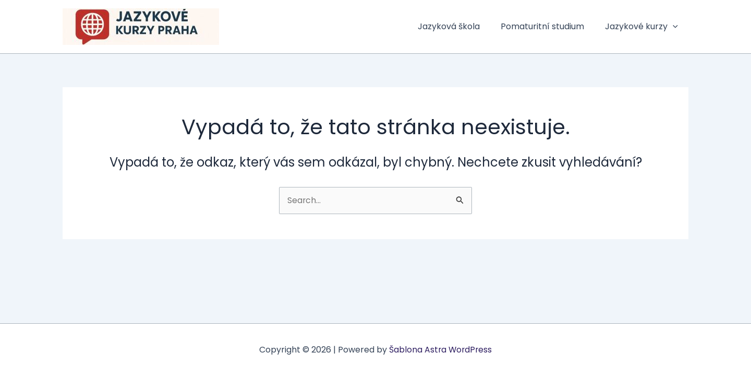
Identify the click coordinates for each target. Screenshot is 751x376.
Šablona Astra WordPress (440, 350)
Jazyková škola (459, 26)
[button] (675, 27)
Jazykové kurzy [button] (643, 27)
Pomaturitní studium (548, 26)
